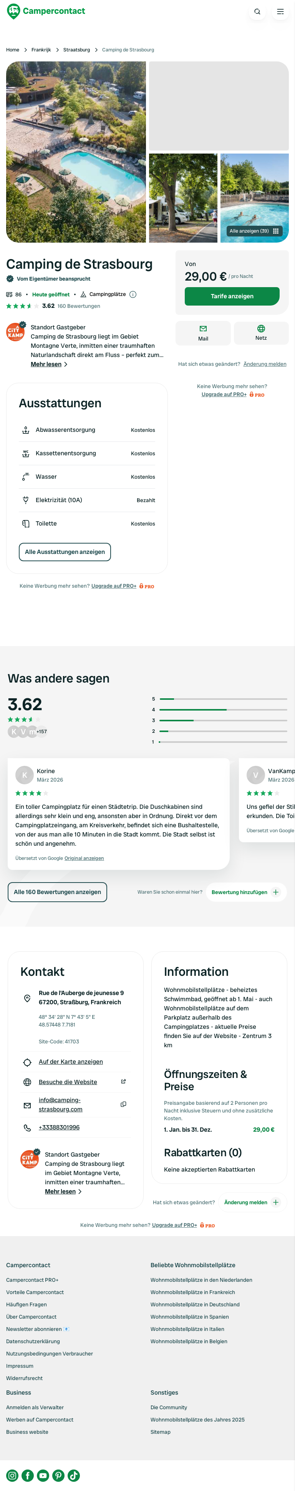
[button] (50, 364)
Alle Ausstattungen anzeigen (65, 552)
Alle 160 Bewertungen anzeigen (57, 892)
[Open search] (257, 11)
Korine (46, 771)
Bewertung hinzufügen (246, 892)
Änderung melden (265, 363)
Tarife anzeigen (232, 296)
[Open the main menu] (280, 11)
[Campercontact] (46, 11)
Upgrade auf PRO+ (113, 585)
